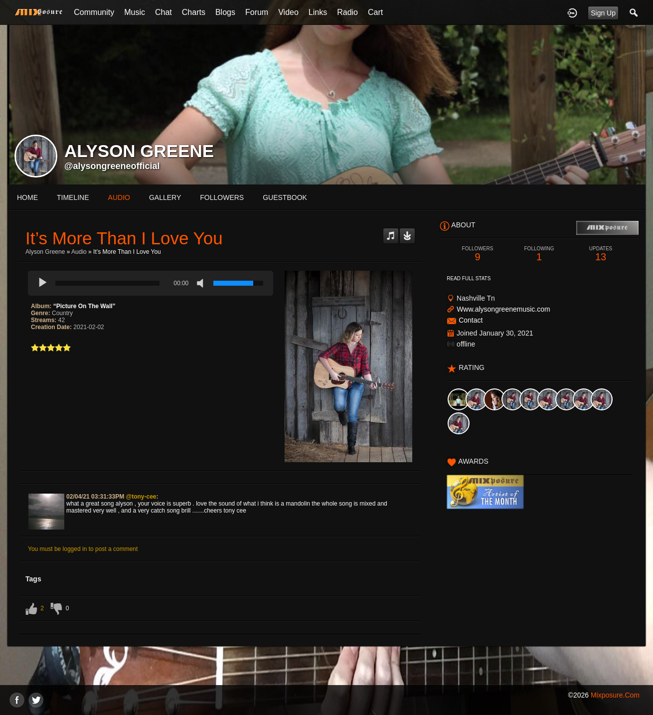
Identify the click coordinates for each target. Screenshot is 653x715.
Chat (163, 12)
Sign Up (603, 13)
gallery (165, 197)
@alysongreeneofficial (112, 166)
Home (27, 197)
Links (318, 12)
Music (134, 12)
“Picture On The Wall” (84, 306)
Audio (79, 251)
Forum (256, 12)
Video (288, 12)
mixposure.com (615, 695)
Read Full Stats (468, 278)
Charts (193, 12)
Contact (471, 320)
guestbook (285, 197)
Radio (347, 12)
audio (119, 197)
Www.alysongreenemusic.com (503, 309)
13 (601, 254)
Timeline (73, 197)
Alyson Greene (45, 251)
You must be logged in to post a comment (83, 548)
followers (222, 197)
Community (94, 12)
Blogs (225, 12)
